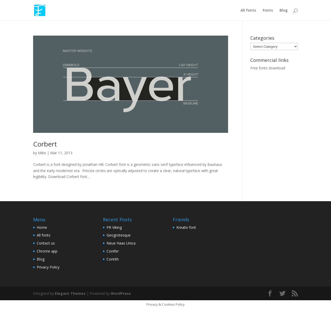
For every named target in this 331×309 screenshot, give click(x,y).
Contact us (46, 243)
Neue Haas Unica (121, 243)
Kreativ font (186, 227)
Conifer (113, 251)
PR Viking (114, 227)
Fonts (268, 11)
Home (42, 227)
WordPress (121, 293)
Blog (284, 11)
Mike (42, 152)
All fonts (248, 11)
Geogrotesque (119, 235)
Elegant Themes (70, 293)
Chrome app (47, 251)
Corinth (113, 259)
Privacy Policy (48, 267)
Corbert (45, 144)
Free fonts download (267, 68)
